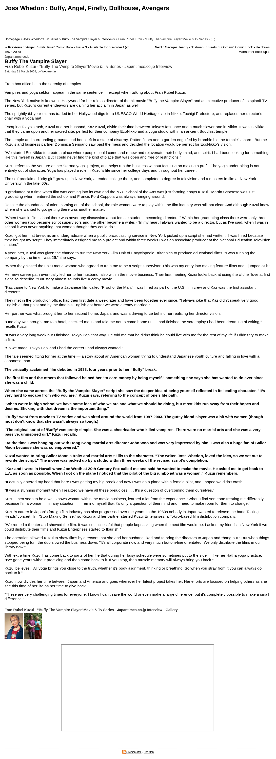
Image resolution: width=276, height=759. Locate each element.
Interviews (108, 39)
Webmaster (49, 71)
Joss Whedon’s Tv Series (40, 39)
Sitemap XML (132, 752)
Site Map (149, 752)
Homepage (12, 39)
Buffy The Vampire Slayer (79, 39)
